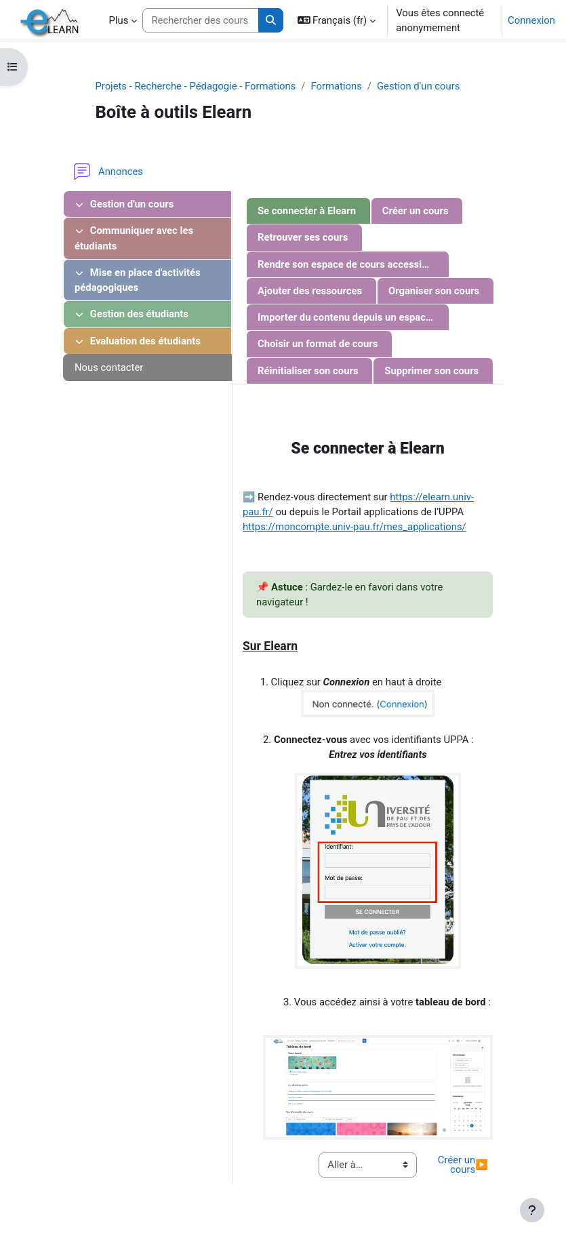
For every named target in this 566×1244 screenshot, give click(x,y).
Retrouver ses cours (303, 237)
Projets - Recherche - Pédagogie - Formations (195, 86)
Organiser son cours (433, 291)
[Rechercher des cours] (200, 20)
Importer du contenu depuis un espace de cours (353, 317)
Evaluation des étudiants (138, 341)
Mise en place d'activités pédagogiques (138, 280)
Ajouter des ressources (310, 291)
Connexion (531, 20)
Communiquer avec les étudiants (134, 238)
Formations (335, 86)
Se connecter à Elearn (307, 211)
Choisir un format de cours (318, 344)
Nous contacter (109, 367)
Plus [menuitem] (119, 20)
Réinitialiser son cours (308, 371)
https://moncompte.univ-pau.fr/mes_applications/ (354, 527)
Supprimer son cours (431, 371)
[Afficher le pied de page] (532, 1210)
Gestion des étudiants (131, 314)
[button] (337, 20)
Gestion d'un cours (418, 86)
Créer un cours (415, 211)
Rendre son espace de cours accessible (346, 264)
